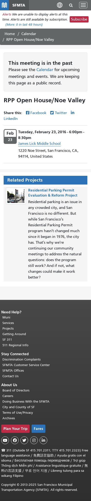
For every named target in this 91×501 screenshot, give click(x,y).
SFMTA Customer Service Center (26, 365)
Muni (6, 317)
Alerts (6, 14)
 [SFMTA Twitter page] (24, 440)
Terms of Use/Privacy (17, 413)
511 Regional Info (15, 345)
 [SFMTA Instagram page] (34, 440)
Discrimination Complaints (21, 359)
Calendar (28, 34)
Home (10, 34)
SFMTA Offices (13, 370)
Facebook (38, 113)
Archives (8, 418)
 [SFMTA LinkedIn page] (43, 440)
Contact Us (10, 376)
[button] (60, 5)
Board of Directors (15, 390)
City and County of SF (18, 407)
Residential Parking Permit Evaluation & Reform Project (52, 193)
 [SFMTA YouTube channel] (5, 440)
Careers (7, 396)
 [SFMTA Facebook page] (15, 440)
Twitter (61, 113)
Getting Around (14, 334)
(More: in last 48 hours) (24, 24)
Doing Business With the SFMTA (26, 401)
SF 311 (7, 340)
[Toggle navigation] (83, 5)
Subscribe (79, 19)
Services (8, 323)
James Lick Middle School (39, 143)
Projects (8, 328)
